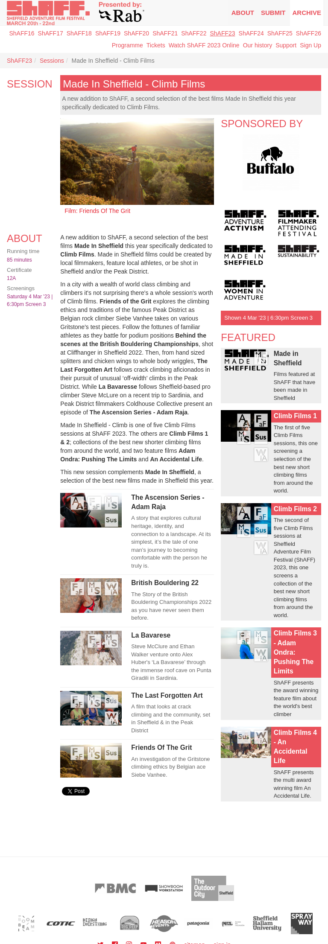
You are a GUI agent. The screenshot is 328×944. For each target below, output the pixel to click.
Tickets (155, 45)
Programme (127, 45)
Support (285, 45)
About (242, 12)
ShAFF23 (222, 33)
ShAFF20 (136, 33)
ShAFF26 (308, 33)
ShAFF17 (50, 33)
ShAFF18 (79, 33)
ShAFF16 (21, 33)
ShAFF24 (251, 33)
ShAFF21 (165, 33)
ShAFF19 (107, 33)
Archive (306, 12)
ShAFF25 (280, 33)
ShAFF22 (193, 33)
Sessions (52, 60)
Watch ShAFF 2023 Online (204, 45)
